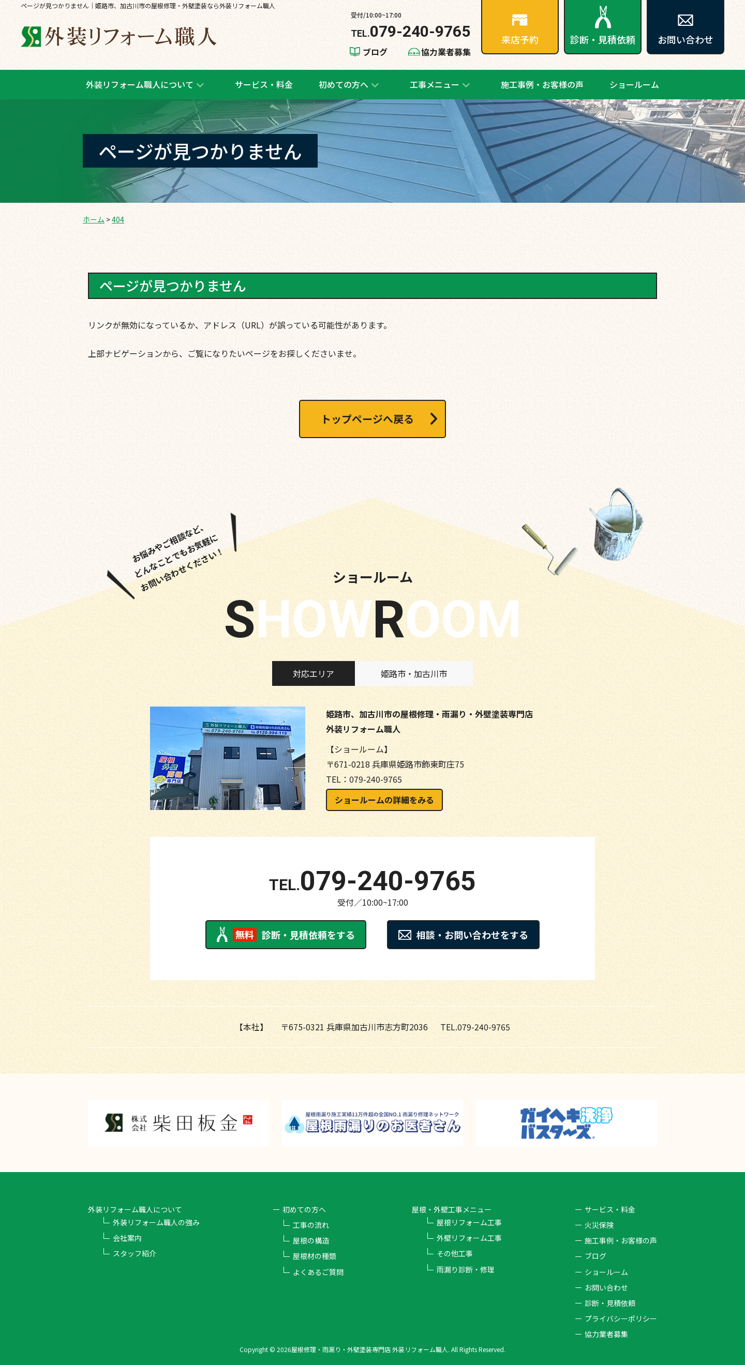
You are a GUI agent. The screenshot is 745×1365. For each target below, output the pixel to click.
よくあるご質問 (318, 1272)
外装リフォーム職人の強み (156, 1222)
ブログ (375, 52)
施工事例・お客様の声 (542, 84)
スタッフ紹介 (134, 1253)
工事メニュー (434, 84)
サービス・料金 (264, 84)
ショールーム (634, 84)
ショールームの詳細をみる (384, 799)
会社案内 (127, 1238)
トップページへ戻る (367, 418)
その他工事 (455, 1253)
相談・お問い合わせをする (463, 934)
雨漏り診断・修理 (466, 1269)
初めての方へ (343, 84)
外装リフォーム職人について (139, 84)
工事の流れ (311, 1225)
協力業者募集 (446, 52)
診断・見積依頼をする (286, 934)
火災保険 (599, 1225)
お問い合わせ (685, 30)
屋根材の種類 (314, 1256)
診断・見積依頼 (602, 26)
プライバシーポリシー (621, 1318)
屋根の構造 (311, 1240)
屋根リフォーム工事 (469, 1222)
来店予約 (520, 30)
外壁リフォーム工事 (469, 1238)
